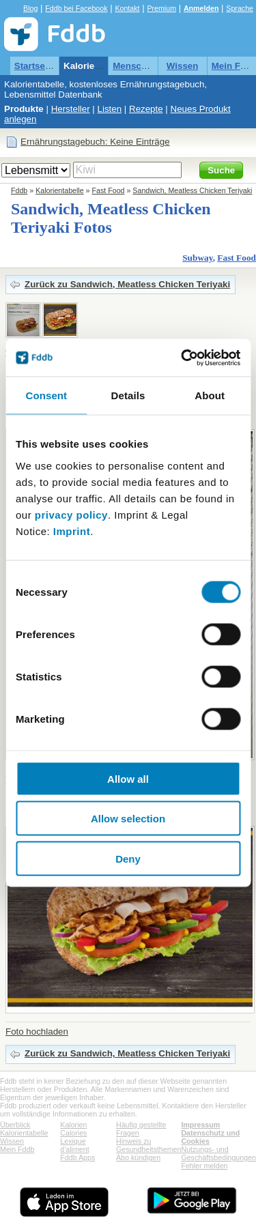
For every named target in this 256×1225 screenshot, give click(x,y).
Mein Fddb (17, 1149)
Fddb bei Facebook (76, 8)
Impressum (200, 1125)
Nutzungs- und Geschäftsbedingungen (218, 1153)
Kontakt (127, 8)
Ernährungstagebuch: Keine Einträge (95, 141)
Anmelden (201, 8)
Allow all (128, 778)
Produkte (24, 109)
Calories (73, 1133)
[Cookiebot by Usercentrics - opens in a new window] (182, 357)
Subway (197, 258)
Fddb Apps (77, 1157)
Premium (161, 8)
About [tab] (210, 395)
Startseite (35, 66)
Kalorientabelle (96, 66)
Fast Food (108, 190)
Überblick (15, 1125)
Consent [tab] (46, 395)
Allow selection (128, 818)
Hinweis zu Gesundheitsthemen (148, 1145)
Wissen (183, 66)
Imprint (71, 530)
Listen (110, 109)
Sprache (239, 8)
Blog (30, 8)
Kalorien (73, 1125)
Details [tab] (128, 395)
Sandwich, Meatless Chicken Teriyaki (192, 190)
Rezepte (146, 109)
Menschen (135, 66)
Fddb (19, 190)
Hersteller (70, 109)
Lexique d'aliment (74, 1145)
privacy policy (71, 514)
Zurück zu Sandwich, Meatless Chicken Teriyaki (127, 284)
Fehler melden (204, 1166)
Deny (128, 858)
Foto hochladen (36, 1031)
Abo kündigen (138, 1157)
